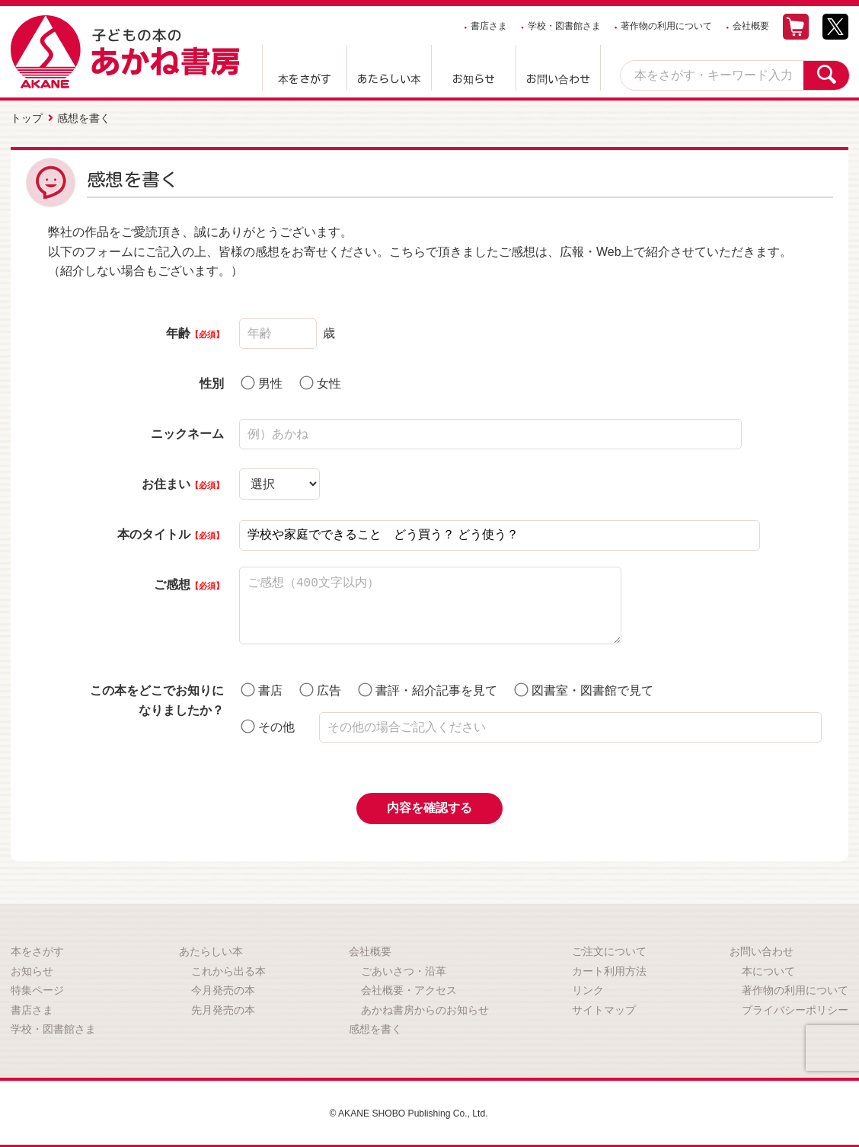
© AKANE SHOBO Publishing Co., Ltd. (408, 1109)
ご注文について (609, 947)
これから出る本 (228, 966)
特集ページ (37, 986)
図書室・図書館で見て (584, 686)
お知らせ (473, 79)
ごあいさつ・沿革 (403, 966)
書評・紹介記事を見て (428, 686)
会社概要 (751, 26)
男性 (261, 379)
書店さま (489, 26)
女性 (320, 379)
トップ (27, 116)
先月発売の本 (223, 1006)
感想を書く (375, 1025)
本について (768, 966)
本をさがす (304, 79)
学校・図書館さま (564, 26)
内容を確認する (429, 803)
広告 (320, 686)
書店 (261, 686)
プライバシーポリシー (795, 1006)
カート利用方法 (609, 966)
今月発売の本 (223, 986)
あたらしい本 (389, 79)
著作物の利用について (666, 26)
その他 (267, 722)
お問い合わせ (558, 79)
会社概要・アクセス (409, 986)
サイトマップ (604, 1006)
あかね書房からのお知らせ (425, 1006)
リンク (588, 986)
